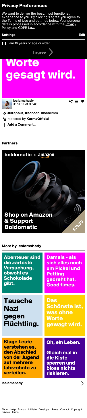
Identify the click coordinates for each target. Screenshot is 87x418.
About (5, 409)
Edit (82, 35)
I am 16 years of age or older (29, 43)
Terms (15, 412)
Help (13, 409)
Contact (64, 409)
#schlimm (49, 113)
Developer (44, 409)
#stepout (15, 113)
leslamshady (23, 101)
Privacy (6, 412)
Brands (22, 409)
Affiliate (32, 409)
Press (55, 409)
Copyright (76, 409)
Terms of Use (18, 21)
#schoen (32, 113)
